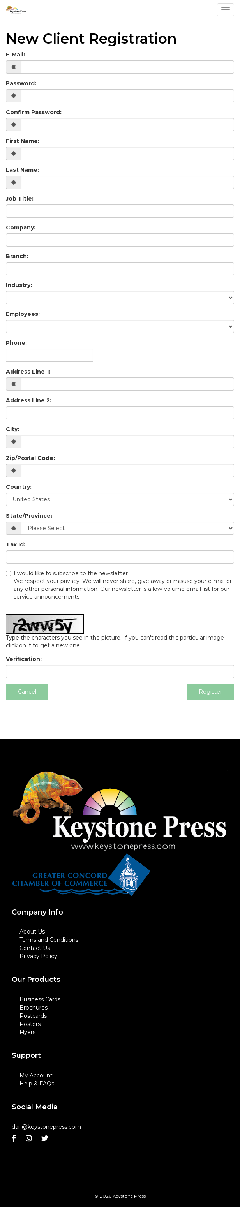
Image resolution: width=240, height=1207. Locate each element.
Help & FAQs (36, 1083)
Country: (19, 486)
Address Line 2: (28, 400)
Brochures (33, 1007)
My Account (36, 1075)
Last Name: (22, 169)
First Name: (22, 140)
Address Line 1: (28, 371)
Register (210, 691)
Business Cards (39, 999)
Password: (21, 83)
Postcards (33, 1015)
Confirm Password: (34, 112)
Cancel (27, 691)
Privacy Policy (38, 956)
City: (12, 429)
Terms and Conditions (48, 939)
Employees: (23, 313)
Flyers (27, 1032)
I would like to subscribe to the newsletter (120, 585)
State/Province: (29, 515)
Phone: (16, 342)
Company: (20, 227)
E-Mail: (15, 54)
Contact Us (34, 948)
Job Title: (20, 198)
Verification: (24, 659)
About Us (32, 931)
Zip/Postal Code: (30, 458)
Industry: (19, 285)
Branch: (17, 256)
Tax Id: (15, 544)
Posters (30, 1023)
